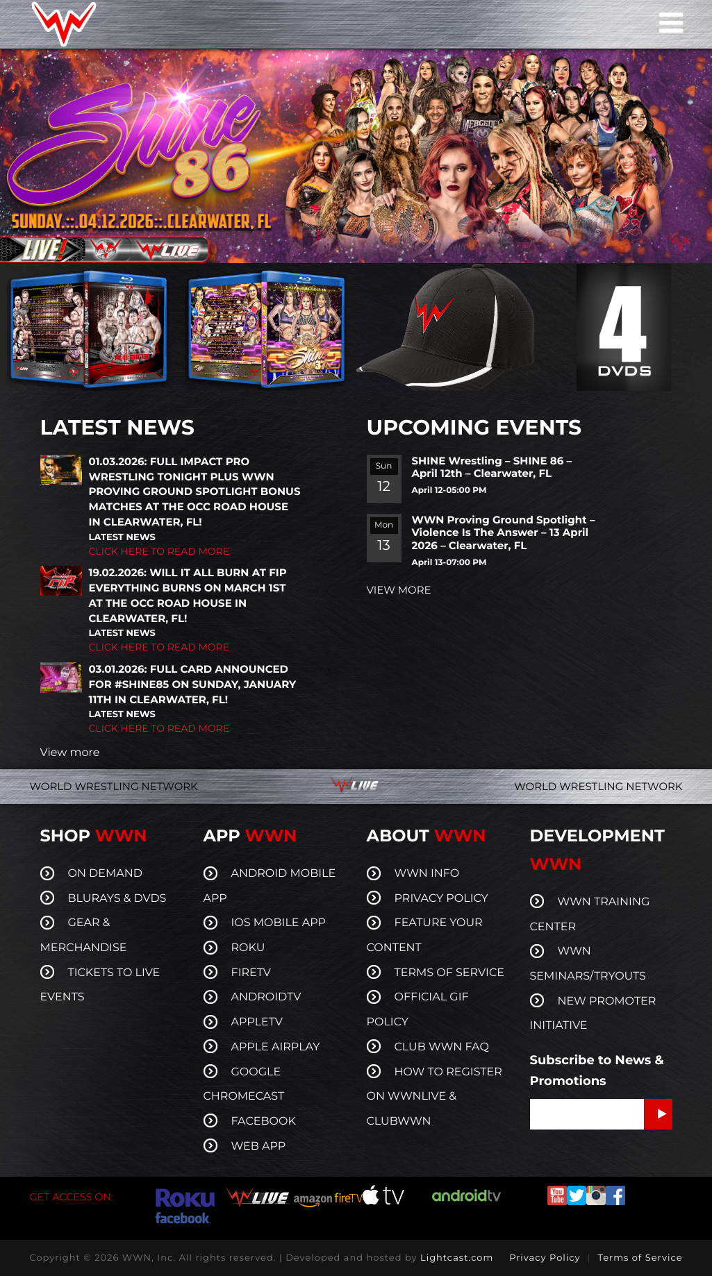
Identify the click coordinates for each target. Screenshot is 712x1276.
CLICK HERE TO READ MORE (159, 551)
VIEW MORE (399, 589)
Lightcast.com (456, 1258)
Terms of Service (639, 1258)
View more (70, 752)
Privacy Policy (544, 1258)
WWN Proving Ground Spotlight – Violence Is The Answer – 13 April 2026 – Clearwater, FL (503, 533)
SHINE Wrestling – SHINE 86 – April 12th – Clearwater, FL (492, 467)
